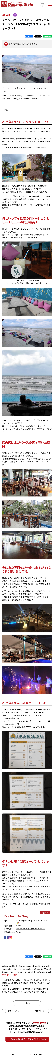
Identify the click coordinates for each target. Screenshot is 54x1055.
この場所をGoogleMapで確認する (23, 44)
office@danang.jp (9, 975)
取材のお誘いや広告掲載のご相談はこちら (28, 1039)
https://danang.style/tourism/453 (30, 928)
